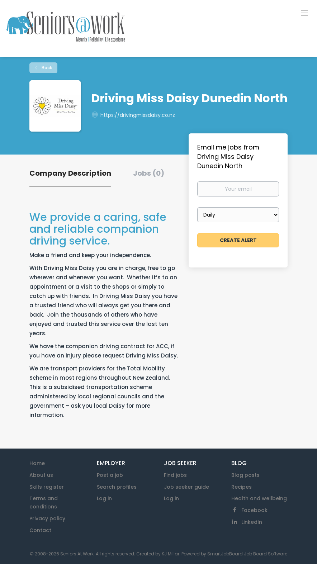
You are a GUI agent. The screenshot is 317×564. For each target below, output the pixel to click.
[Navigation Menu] (304, 12)
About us (41, 475)
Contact (40, 530)
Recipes (241, 486)
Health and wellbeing (259, 498)
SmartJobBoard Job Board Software (247, 554)
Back (46, 68)
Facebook (254, 510)
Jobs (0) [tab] (148, 173)
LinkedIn (251, 522)
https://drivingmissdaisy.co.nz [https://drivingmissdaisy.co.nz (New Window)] (137, 115)
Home (37, 463)
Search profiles (117, 486)
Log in (104, 498)
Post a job (110, 475)
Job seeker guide (186, 486)
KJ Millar (170, 554)
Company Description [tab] (70, 173)
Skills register (46, 486)
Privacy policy (47, 518)
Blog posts (245, 475)
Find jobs (175, 475)
